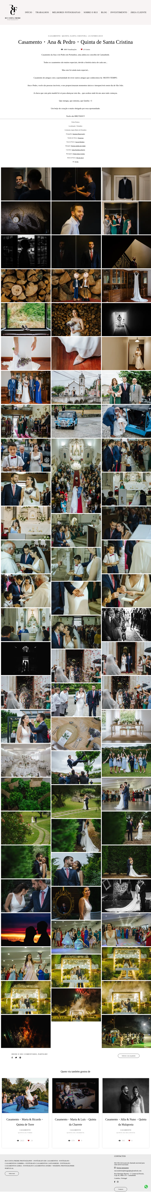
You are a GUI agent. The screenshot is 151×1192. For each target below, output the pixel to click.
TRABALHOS (42, 12)
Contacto (120, 1189)
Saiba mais (12, 1173)
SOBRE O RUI (91, 12)
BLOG (104, 12)
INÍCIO (28, 12)
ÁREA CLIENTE (139, 12)
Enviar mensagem (123, 1168)
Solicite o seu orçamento (129, 1056)
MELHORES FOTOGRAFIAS (66, 12)
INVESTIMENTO (118, 12)
